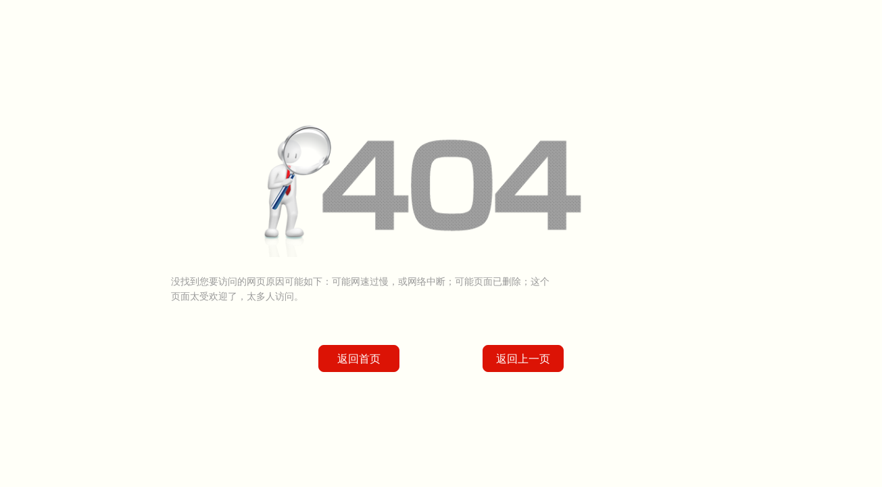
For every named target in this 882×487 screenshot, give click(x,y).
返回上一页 (523, 359)
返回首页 (359, 359)
